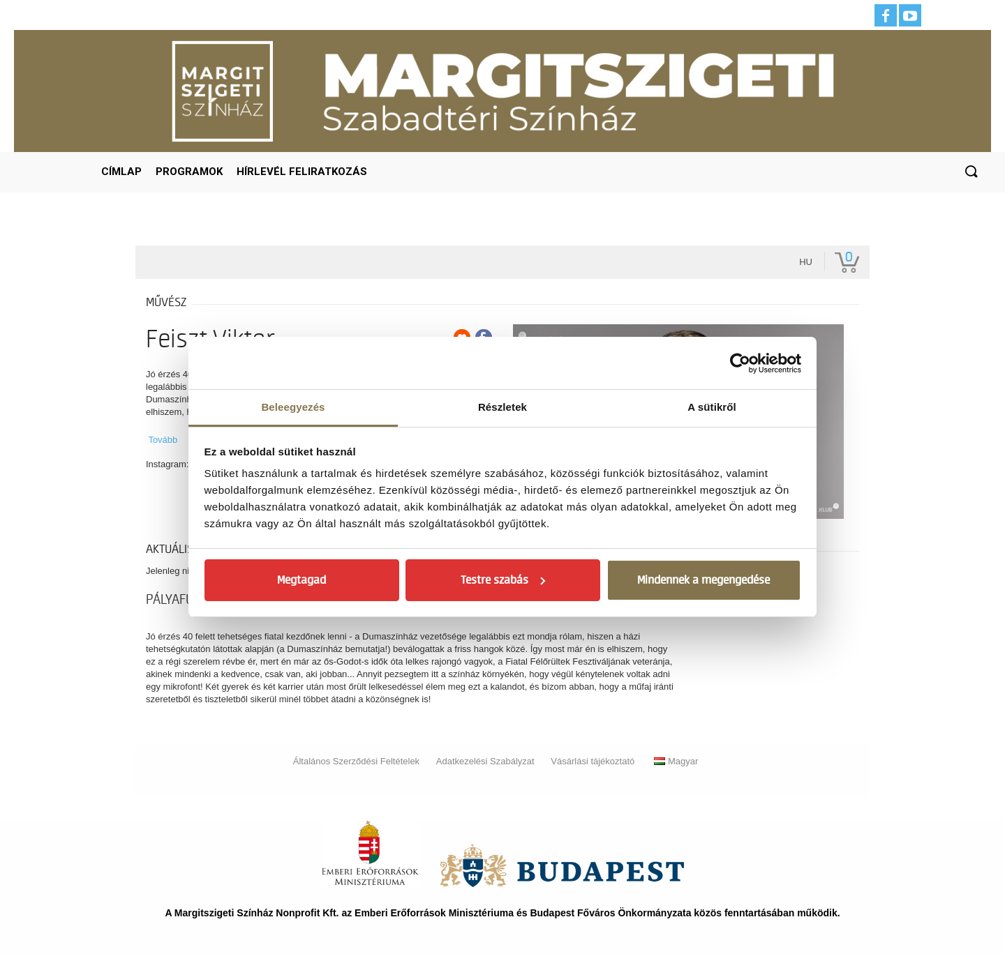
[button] (971, 172)
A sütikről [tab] (711, 407)
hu (805, 262)
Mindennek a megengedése (703, 580)
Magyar (676, 761)
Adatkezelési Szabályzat (485, 761)
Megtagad (301, 580)
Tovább (162, 439)
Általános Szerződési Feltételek (356, 761)
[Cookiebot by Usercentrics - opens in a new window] (740, 363)
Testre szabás (503, 580)
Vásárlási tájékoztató (592, 761)
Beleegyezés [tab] (293, 407)
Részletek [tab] (502, 407)
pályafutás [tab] (180, 599)
